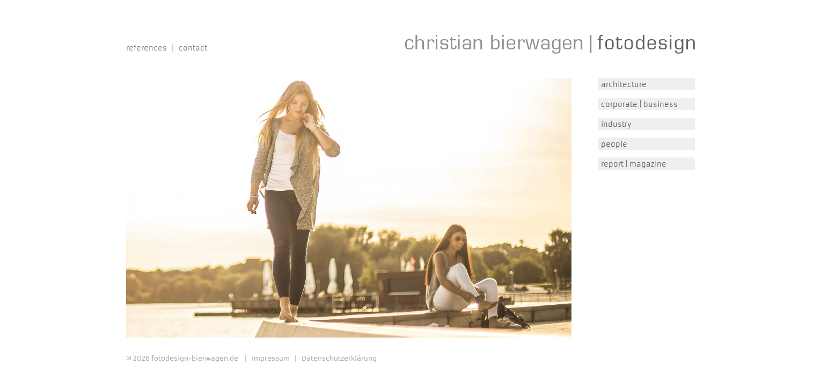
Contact (193, 48)
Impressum (271, 358)
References (146, 48)
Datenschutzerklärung (339, 358)
